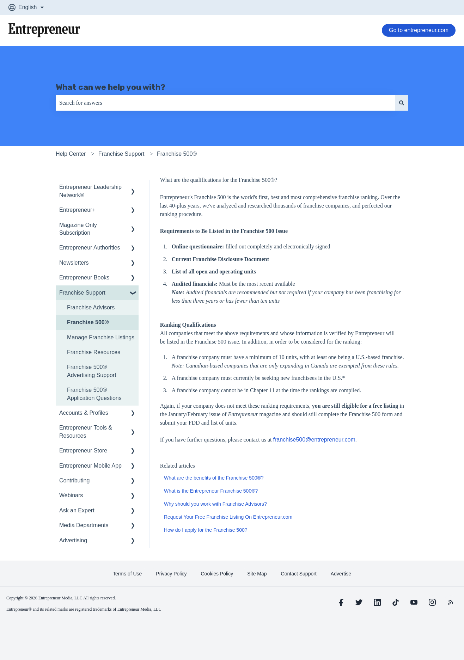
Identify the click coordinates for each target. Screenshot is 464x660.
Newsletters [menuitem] (74, 263)
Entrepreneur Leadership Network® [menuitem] (90, 191)
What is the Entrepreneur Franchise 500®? (211, 491)
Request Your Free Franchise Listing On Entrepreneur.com (228, 517)
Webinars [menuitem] (71, 495)
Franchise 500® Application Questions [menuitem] (94, 394)
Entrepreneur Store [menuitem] (83, 451)
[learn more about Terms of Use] (127, 573)
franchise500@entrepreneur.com (314, 440)
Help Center (71, 154)
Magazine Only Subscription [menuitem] (78, 229)
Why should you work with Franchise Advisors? (215, 504)
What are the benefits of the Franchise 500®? (214, 478)
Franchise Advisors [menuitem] (91, 307)
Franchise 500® (177, 154)
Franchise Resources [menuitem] (93, 352)
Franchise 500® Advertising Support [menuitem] (91, 371)
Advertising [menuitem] (73, 540)
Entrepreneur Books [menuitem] (84, 277)
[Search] (401, 103)
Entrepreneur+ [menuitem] (77, 210)
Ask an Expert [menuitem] (76, 510)
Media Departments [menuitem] (84, 525)
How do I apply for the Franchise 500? (206, 530)
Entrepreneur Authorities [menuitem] (89, 248)
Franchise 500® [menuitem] (88, 322)
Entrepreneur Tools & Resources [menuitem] (85, 431)
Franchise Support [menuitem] (82, 293)
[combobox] (225, 103)
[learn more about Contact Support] (298, 573)
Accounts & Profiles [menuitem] (83, 413)
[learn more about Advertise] (341, 573)
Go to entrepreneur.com (418, 30)
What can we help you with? (110, 87)
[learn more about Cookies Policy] (217, 573)
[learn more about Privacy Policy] (171, 573)
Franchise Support (121, 154)
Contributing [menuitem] (74, 480)
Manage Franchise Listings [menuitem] (100, 337)
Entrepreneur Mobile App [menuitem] (90, 466)
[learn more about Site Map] (257, 573)
